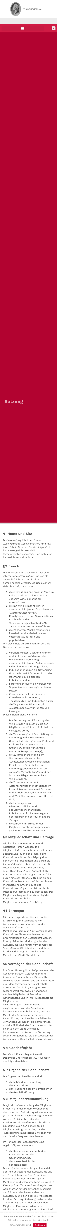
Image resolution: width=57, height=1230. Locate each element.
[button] (23, 28)
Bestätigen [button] (40, 1225)
